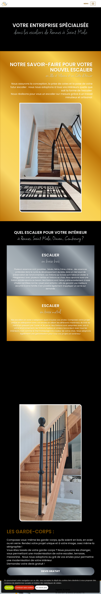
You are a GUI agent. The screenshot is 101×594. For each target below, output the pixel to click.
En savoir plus (41, 588)
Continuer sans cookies (24, 588)
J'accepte (9, 588)
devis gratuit (50, 571)
